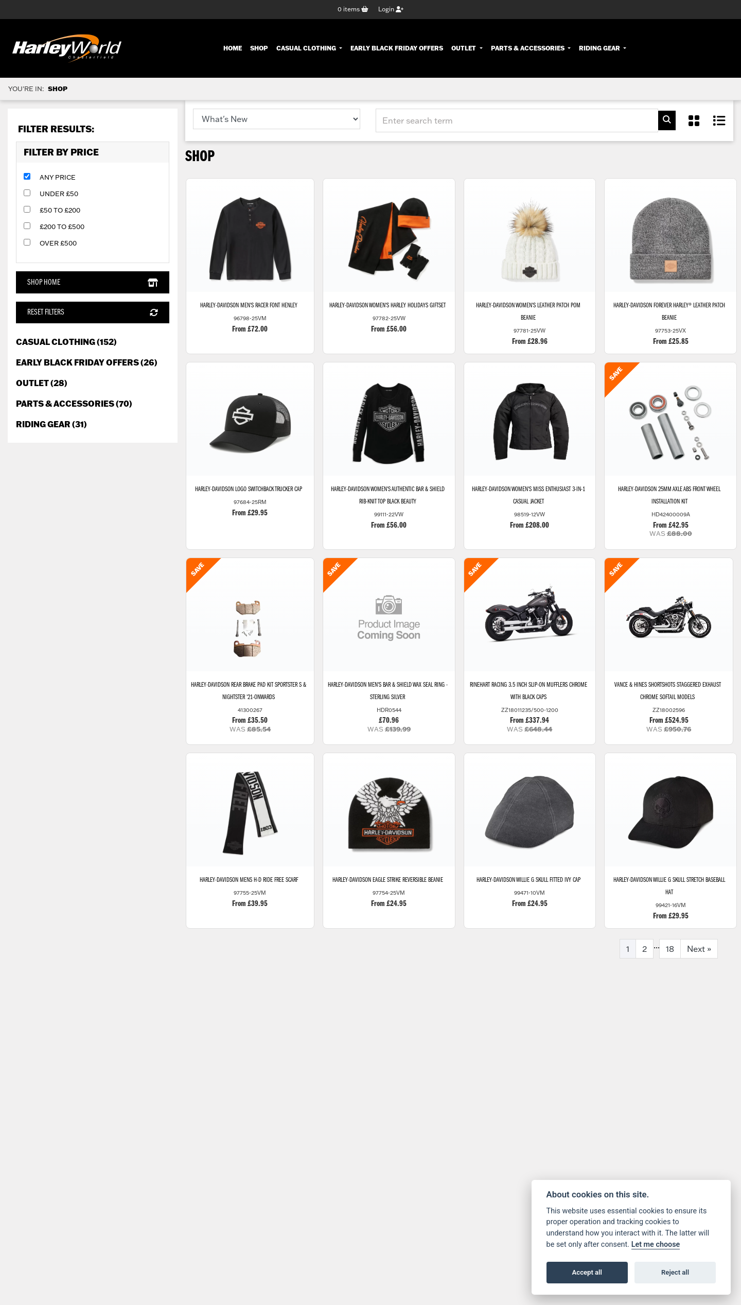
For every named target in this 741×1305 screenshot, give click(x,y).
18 (670, 956)
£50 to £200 (60, 211)
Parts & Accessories (528, 48)
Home (232, 48)
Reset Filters (92, 313)
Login (390, 9)
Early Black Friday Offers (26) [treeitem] (86, 362)
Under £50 (59, 194)
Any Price (58, 178)
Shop (259, 48)
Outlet (464, 48)
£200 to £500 (62, 227)
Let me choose (655, 1244)
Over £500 (58, 244)
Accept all (587, 1272)
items (353, 9)
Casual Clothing (307, 48)
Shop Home (92, 283)
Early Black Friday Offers (396, 48)
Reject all (675, 1272)
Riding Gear (600, 48)
